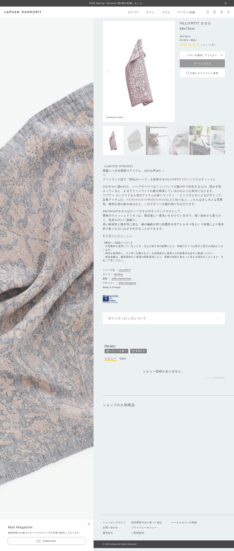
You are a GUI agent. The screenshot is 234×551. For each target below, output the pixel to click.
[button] (107, 71)
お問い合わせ (110, 527)
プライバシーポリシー (144, 527)
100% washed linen (121, 278)
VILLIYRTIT (125, 270)
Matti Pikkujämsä (127, 283)
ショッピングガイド (114, 522)
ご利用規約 (137, 532)
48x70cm (118, 274)
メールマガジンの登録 (184, 522)
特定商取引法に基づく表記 (146, 522)
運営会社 (108, 532)
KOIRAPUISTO (137, 199)
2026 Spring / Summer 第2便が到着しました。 (117, 3)
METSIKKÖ (158, 199)
